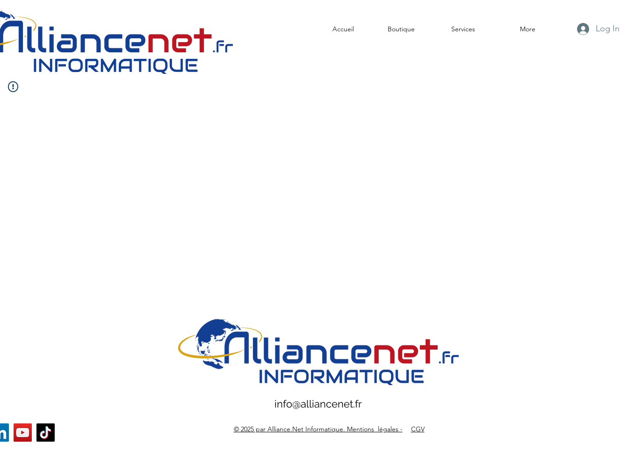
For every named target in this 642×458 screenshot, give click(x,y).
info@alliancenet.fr (318, 404)
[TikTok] (45, 432)
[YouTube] (23, 432)
